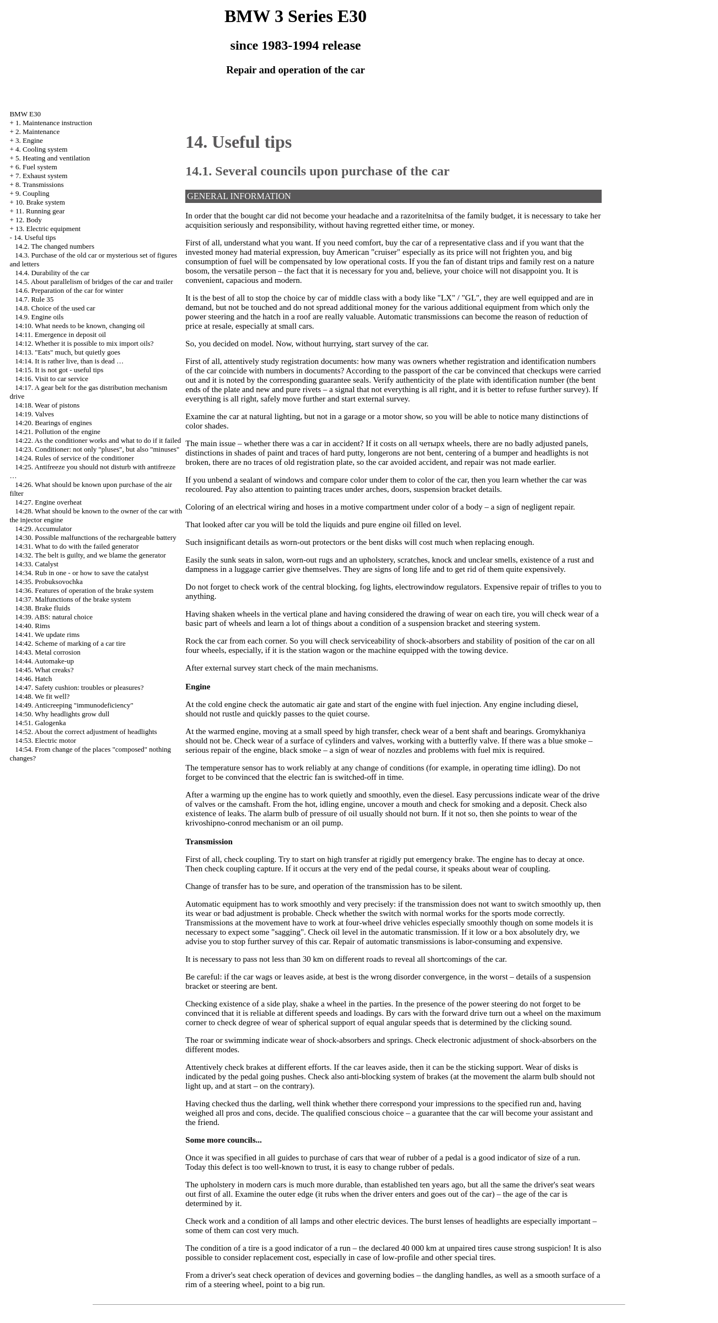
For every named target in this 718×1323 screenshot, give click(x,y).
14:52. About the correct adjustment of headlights (86, 731)
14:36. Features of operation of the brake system (84, 590)
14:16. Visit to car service (51, 378)
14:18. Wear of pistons (47, 405)
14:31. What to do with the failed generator (76, 546)
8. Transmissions (39, 184)
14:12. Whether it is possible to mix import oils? (84, 343)
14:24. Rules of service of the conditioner (74, 458)
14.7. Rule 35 (34, 299)
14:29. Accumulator (43, 528)
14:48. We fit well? (42, 696)
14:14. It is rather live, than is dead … (69, 361)
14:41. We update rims (47, 634)
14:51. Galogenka (40, 723)
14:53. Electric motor (45, 740)
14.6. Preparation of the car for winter (69, 290)
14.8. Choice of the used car (55, 308)
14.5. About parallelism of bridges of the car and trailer (94, 281)
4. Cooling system (41, 149)
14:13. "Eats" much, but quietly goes (67, 352)
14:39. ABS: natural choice (54, 617)
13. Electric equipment (48, 228)
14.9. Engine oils (39, 317)
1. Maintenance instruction (53, 123)
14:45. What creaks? (44, 670)
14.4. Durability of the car (52, 273)
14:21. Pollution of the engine (57, 431)
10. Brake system (40, 202)
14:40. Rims (32, 626)
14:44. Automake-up (44, 661)
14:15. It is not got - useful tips (59, 370)
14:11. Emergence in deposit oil (60, 334)
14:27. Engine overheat (48, 502)
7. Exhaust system (41, 176)
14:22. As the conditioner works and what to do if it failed (98, 440)
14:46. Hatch (33, 678)
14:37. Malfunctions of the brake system (73, 599)
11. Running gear (40, 211)
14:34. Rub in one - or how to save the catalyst (81, 573)
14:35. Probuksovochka (49, 581)
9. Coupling (32, 193)
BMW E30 (24, 114)
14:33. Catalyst (36, 564)
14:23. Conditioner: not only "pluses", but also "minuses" (97, 449)
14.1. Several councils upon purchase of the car (317, 171)
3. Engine (29, 140)
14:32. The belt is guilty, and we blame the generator (90, 555)
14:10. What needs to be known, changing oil (80, 326)
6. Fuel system (36, 167)
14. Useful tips (35, 237)
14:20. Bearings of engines (53, 423)
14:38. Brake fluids (42, 608)
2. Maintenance (37, 131)
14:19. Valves (34, 414)
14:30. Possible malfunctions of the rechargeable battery (95, 537)
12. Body (28, 220)
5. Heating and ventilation (52, 158)
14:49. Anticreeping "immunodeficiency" (74, 705)
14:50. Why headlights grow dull (62, 714)
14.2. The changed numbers (54, 246)
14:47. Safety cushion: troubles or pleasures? (79, 687)
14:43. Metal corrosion (48, 652)
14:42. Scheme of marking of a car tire (70, 643)
